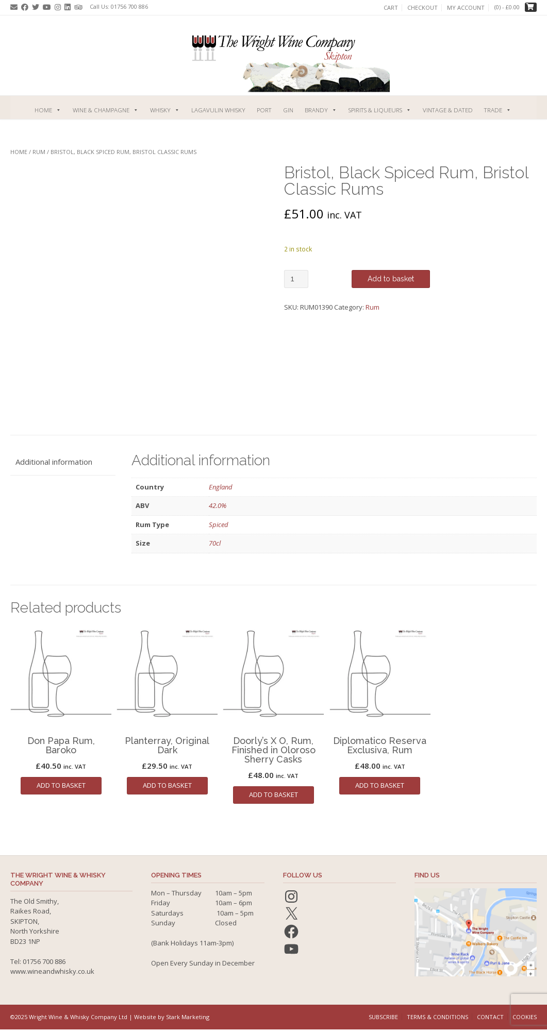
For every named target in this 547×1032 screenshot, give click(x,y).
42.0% (217, 505)
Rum (38, 152)
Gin (288, 110)
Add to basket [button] (61, 785)
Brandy (321, 110)
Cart (391, 7)
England (221, 487)
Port (264, 110)
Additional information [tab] (53, 461)
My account (466, 7)
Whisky (165, 110)
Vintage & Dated (448, 110)
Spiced (218, 524)
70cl (215, 543)
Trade (497, 110)
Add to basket (391, 279)
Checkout (422, 7)
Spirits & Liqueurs (380, 110)
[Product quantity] (296, 279)
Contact (490, 1016)
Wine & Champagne (106, 110)
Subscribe (383, 1016)
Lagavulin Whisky (218, 110)
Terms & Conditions (437, 1016)
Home (48, 110)
